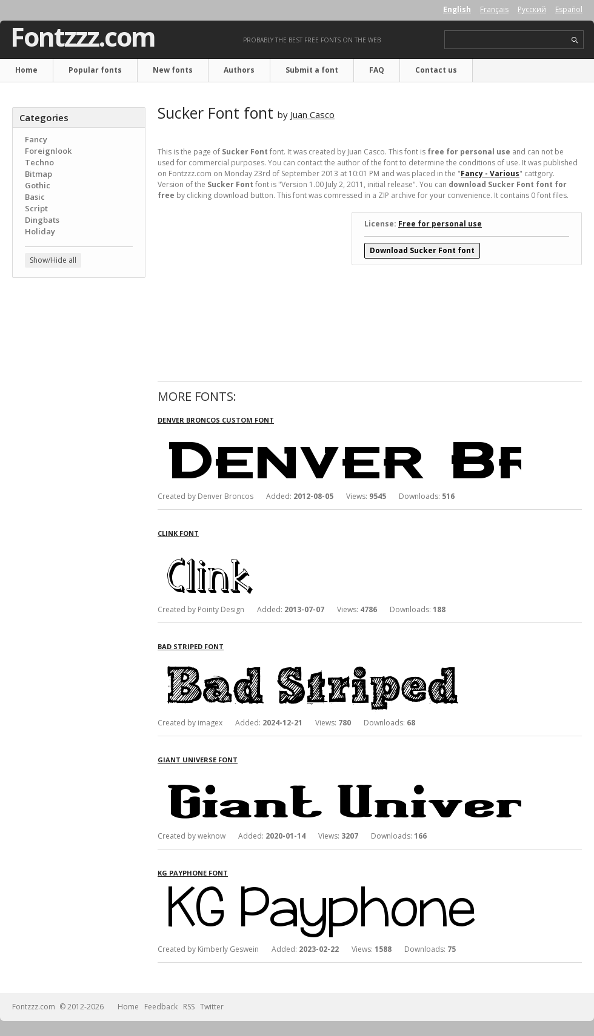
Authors (239, 70)
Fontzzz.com (82, 37)
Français (494, 9)
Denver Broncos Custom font (216, 419)
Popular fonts (95, 70)
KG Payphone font (193, 872)
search (575, 40)
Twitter (212, 1006)
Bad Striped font (191, 646)
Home (26, 70)
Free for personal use (440, 224)
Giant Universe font (198, 759)
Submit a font (311, 70)
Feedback (161, 1006)
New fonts (173, 70)
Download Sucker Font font (422, 250)
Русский (532, 9)
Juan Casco (312, 114)
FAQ (376, 70)
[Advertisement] (78, 360)
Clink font (178, 533)
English (457, 9)
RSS (189, 1006)
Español (568, 9)
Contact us (436, 70)
